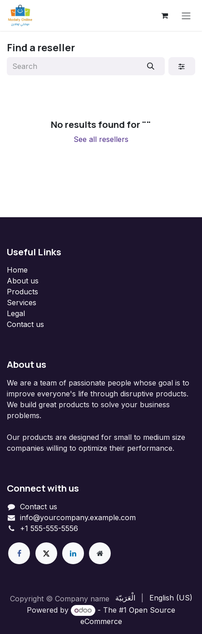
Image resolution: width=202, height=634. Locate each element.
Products (22, 291)
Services (21, 302)
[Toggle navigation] (186, 15)
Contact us (25, 324)
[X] (46, 553)
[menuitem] (125, 598)
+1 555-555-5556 (49, 528)
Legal (16, 313)
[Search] (151, 66)
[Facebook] (19, 553)
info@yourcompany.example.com (78, 517)
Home (17, 269)
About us (23, 280)
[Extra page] (100, 553)
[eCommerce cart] (164, 15)
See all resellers (101, 139)
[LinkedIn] (73, 553)
